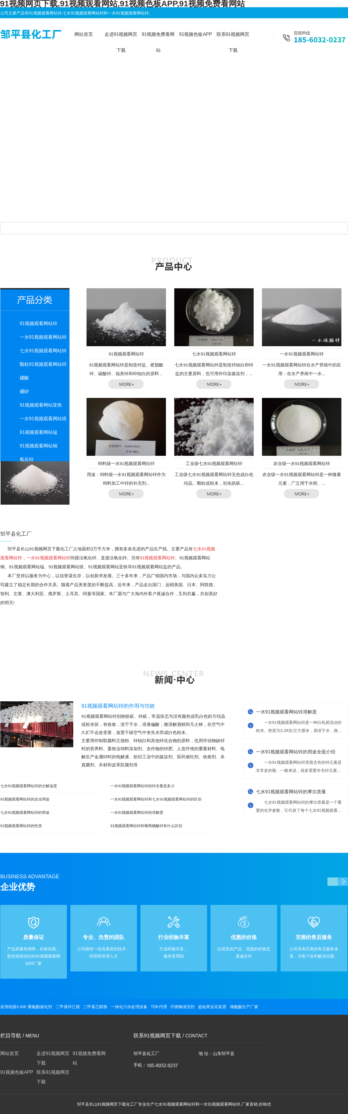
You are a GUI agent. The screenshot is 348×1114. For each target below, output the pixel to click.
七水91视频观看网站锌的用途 (25, 812)
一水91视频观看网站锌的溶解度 (136, 812)
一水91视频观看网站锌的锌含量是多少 (142, 786)
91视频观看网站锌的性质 (21, 826)
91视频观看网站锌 (38, 323)
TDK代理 (159, 1006)
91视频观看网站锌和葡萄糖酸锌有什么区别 (146, 826)
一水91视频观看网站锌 (43, 337)
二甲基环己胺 (68, 1006)
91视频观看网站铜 (38, 445)
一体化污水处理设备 (129, 1006)
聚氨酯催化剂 (40, 1006)
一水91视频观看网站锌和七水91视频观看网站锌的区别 (156, 799)
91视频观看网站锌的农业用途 (25, 799)
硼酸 (24, 377)
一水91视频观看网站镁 (43, 418)
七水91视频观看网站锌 (43, 350)
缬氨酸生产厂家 (244, 1006)
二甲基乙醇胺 (95, 1006)
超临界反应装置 (212, 1006)
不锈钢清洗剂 (182, 1006)
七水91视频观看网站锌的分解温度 (28, 786)
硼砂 (24, 391)
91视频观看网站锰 (38, 432)
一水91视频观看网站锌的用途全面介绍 (295, 751)
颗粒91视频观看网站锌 (43, 364)
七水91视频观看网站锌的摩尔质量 (291, 791)
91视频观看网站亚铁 (41, 405)
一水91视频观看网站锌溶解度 (286, 711)
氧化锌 (27, 459)
